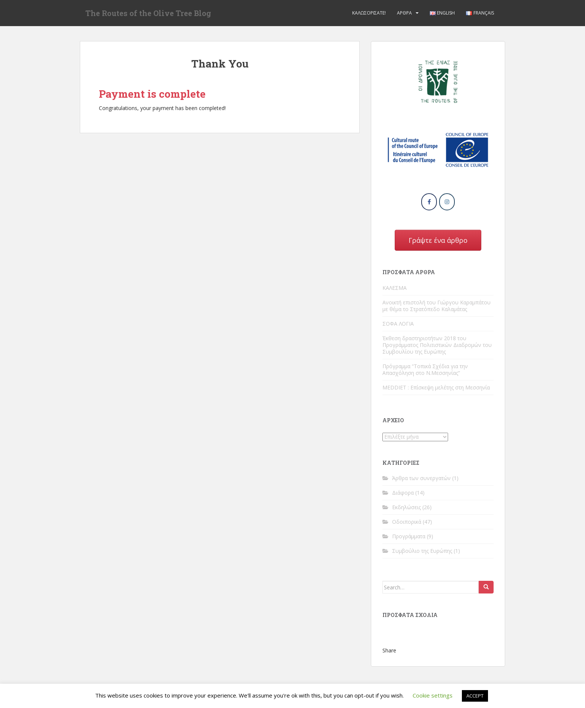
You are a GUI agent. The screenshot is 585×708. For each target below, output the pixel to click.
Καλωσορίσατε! (369, 13)
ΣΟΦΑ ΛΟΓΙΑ (398, 323)
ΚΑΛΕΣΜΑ (394, 287)
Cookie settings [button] (433, 695)
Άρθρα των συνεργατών (421, 478)
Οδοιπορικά (406, 521)
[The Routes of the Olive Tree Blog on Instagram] (447, 201)
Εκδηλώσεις (406, 507)
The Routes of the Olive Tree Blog (148, 13)
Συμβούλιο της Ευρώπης (422, 550)
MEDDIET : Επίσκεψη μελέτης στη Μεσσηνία (436, 387)
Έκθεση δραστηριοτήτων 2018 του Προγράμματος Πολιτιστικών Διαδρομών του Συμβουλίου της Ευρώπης (437, 345)
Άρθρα (404, 13)
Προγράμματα (408, 536)
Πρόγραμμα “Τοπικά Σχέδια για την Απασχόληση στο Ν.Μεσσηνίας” (425, 369)
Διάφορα (403, 492)
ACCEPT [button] (475, 695)
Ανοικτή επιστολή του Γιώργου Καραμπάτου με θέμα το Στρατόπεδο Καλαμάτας (436, 306)
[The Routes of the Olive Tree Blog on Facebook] (429, 201)
